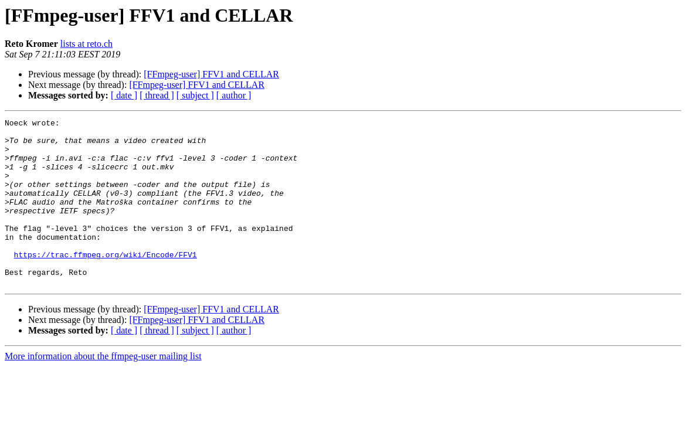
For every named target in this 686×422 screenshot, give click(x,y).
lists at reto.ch (86, 44)
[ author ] (234, 95)
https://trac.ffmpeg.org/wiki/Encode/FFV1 (105, 282)
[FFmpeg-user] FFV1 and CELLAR (211, 74)
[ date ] (124, 95)
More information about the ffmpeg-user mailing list (103, 389)
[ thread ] (157, 95)
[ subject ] (195, 95)
